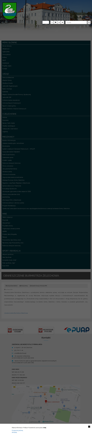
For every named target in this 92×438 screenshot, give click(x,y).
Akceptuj (14, 432)
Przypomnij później (17, 430)
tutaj (44, 427)
